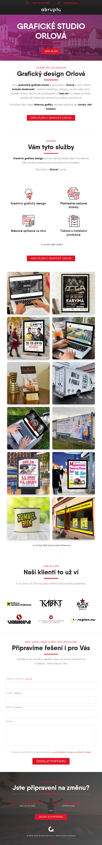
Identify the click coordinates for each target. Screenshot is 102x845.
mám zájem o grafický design (51, 117)
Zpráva (9, 721)
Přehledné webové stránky (73, 205)
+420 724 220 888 (40, 2)
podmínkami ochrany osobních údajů (72, 752)
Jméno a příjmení (19, 678)
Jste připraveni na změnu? (51, 787)
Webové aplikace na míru (28, 231)
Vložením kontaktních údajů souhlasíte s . (51, 752)
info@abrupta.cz (70, 2)
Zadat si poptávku (51, 816)
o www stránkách (51, 841)
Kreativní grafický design (28, 203)
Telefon (14, 707)
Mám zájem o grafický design (51, 258)
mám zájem (51, 51)
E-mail (13, 692)
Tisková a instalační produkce (73, 233)
